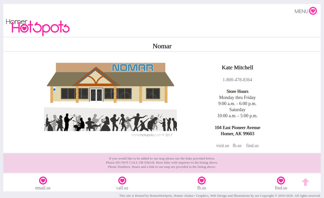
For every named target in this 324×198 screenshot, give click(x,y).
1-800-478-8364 (237, 79)
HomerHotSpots (161, 195)
